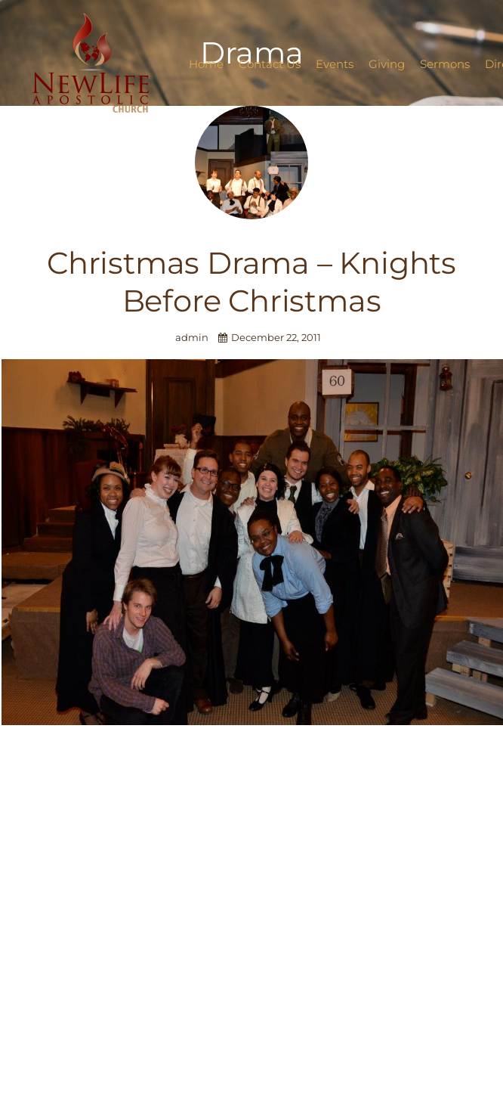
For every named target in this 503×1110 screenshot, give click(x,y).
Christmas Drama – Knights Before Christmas (251, 281)
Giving (387, 64)
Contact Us (270, 64)
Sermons (445, 64)
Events (334, 64)
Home (206, 64)
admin (193, 337)
